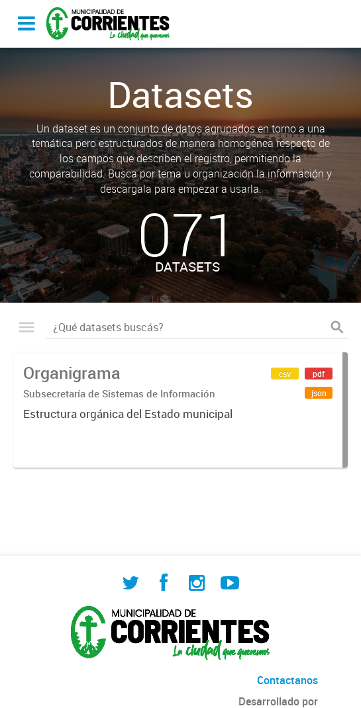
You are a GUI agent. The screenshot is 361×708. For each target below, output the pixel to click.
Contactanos (287, 680)
